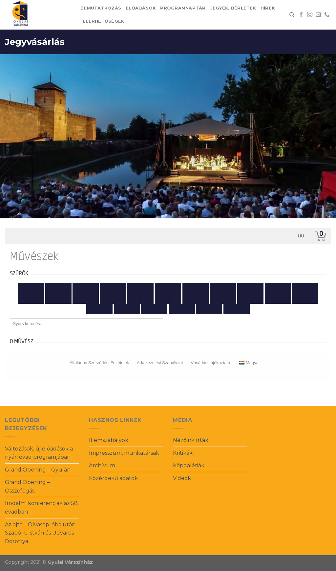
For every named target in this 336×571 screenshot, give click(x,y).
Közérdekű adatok (113, 478)
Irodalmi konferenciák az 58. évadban (42, 507)
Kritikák (183, 453)
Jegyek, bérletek (233, 8)
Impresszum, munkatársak (124, 453)
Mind (31, 288)
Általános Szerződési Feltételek (99, 362)
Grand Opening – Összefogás (27, 486)
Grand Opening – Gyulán (38, 470)
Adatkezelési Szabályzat (160, 362)
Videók (182, 478)
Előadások (141, 8)
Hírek (268, 8)
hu (301, 235)
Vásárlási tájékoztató (210, 362)
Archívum (102, 465)
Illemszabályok (108, 440)
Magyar (249, 362)
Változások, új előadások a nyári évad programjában (39, 453)
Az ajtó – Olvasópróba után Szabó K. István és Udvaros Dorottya (40, 532)
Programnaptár (182, 8)
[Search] (291, 15)
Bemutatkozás (100, 8)
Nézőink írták (190, 440)
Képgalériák (188, 465)
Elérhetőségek (103, 21)
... (236, 309)
